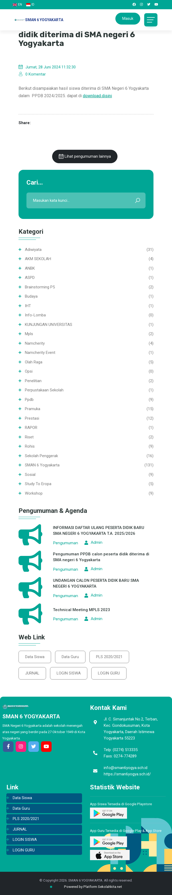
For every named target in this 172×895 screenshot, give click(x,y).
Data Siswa (34, 656)
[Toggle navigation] (150, 19)
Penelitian (33, 380)
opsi (29, 371)
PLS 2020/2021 (109, 656)
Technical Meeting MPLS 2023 (81, 609)
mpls (29, 333)
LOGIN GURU (109, 673)
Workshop (34, 493)
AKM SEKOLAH (38, 258)
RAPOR (31, 427)
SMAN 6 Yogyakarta (42, 465)
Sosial (30, 474)
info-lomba (35, 315)
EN (17, 4)
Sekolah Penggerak (41, 455)
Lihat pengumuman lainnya (85, 156)
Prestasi (32, 418)
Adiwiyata (33, 249)
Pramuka (32, 408)
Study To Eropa (38, 483)
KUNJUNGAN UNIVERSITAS (48, 324)
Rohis (30, 446)
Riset (29, 437)
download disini (97, 95)
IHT (28, 305)
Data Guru (70, 656)
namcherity (35, 343)
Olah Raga (33, 362)
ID (30, 4)
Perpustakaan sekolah (44, 390)
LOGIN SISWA (69, 673)
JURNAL (32, 673)
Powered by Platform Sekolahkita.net (88, 887)
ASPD (30, 277)
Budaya (31, 296)
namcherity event (40, 352)
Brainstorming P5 (40, 287)
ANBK (30, 268)
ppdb (29, 399)
